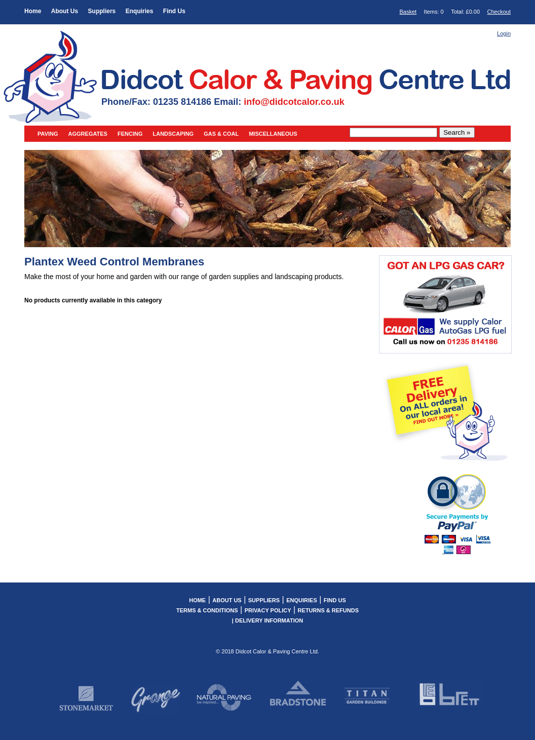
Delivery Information (269, 620)
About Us (64, 11)
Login (504, 33)
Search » (456, 132)
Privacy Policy (268, 610)
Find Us (174, 11)
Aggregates (87, 134)
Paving (47, 134)
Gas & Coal (221, 134)
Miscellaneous (273, 134)
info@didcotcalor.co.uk (294, 102)
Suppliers (102, 11)
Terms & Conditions (207, 610)
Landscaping (173, 134)
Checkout (499, 12)
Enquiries (140, 11)
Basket (408, 12)
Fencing (130, 134)
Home (32, 11)
